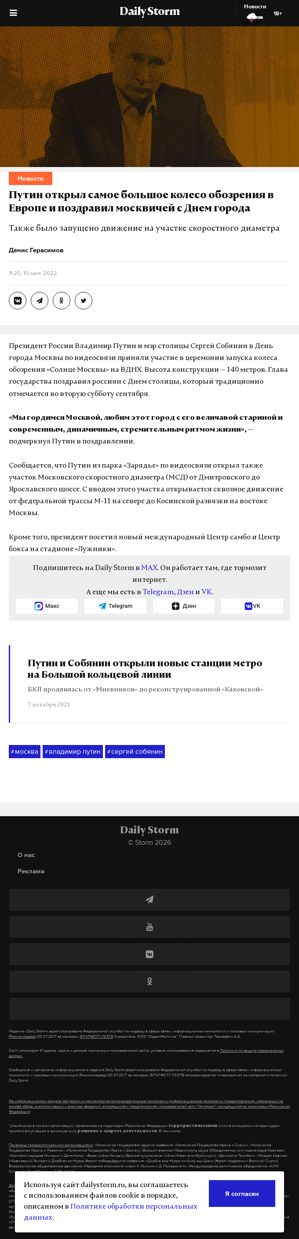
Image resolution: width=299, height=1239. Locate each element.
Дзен (185, 592)
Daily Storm (149, 12)
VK (206, 592)
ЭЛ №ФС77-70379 (96, 1036)
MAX (149, 568)
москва (24, 751)
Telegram (158, 592)
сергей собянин (135, 751)
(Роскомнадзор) (22, 1036)
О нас (26, 854)
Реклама (31, 871)
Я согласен (242, 1193)
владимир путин (73, 751)
